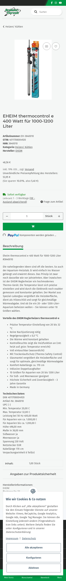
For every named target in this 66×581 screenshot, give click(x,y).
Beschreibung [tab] (13, 246)
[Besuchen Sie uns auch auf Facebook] (52, 2)
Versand (29, 169)
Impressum (12, 538)
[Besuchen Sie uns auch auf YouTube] (60, 2)
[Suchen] (46, 11)
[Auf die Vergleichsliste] (47, 46)
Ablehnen (34, 567)
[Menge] (27, 216)
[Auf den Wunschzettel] (56, 46)
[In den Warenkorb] (5, 38)
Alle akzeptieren (34, 547)
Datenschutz (29, 538)
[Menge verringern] (7, 216)
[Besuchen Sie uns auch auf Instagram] (56, 2)
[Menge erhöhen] (59, 216)
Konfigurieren (33, 557)
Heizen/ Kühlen (24, 147)
